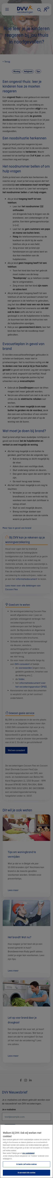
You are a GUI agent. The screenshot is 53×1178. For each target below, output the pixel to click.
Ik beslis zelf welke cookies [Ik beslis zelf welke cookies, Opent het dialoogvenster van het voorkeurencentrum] (26, 1167)
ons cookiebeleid (28, 1156)
